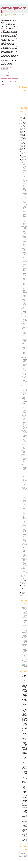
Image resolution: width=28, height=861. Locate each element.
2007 (21, 145)
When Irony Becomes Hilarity (24, 474)
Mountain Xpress (24, 635)
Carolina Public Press (25, 620)
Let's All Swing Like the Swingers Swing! (24, 238)
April (23, 585)
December (23, 152)
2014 (21, 134)
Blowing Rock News (25, 615)
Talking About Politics (25, 658)
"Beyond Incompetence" (23, 315)
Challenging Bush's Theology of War (24, 388)
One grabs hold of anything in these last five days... (24, 229)
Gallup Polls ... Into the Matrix (23, 310)
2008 (21, 143)
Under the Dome (24, 661)
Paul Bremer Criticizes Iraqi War (24, 467)
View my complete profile (23, 856)
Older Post (15, 78)
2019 (21, 126)
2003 (21, 595)
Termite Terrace (23, 344)
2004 (21, 149)
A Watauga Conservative (24, 608)
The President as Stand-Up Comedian (23, 214)
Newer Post (4, 78)
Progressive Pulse (24, 644)
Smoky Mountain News (24, 654)
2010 (21, 140)
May (23, 583)
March (23, 587)
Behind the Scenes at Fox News (23, 369)
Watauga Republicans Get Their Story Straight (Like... (23, 281)
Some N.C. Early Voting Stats (23, 222)
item (4, 30)
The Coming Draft (23, 451)
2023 (21, 120)
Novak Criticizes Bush (24, 488)
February (24, 589)
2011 (21, 138)
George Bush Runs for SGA (24, 570)
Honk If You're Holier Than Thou (23, 394)
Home (9, 78)
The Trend (24, 544)
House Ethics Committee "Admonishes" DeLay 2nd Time (24, 435)
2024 (21, 118)
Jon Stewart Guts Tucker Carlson (23, 331)
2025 (21, 117)
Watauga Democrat (24, 663)
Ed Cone (24, 625)
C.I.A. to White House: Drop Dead (23, 549)
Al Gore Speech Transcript (24, 319)
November (23, 156)
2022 (21, 122)
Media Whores (23, 454)
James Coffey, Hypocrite (24, 400)
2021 (21, 123)
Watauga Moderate (24, 666)
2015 (21, 132)
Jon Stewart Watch (23, 264)
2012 (21, 137)
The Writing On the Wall (23, 554)
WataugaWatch (13, 10)
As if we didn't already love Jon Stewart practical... (24, 303)
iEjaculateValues (23, 335)
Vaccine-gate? (23, 416)
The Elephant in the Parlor (24, 339)
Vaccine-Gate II (23, 374)
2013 (21, 135)
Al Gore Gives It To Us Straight (23, 325)
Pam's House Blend (25, 641)
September (24, 575)
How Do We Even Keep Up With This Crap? (24, 291)
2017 (21, 129)
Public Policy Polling (25, 648)
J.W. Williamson (24, 853)
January (24, 592)
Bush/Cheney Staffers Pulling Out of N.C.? (23, 540)
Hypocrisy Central (23, 297)
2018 (21, 128)
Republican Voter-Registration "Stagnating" (24, 460)
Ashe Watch (25, 612)
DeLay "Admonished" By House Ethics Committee (24, 562)
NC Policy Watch (24, 638)
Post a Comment (5, 75)
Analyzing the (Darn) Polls (23, 483)
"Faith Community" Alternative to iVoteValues (24, 424)
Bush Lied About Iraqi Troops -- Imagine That (24, 504)
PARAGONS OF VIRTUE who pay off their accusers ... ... (24, 193)
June (23, 582)
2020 (21, 125)
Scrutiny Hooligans (24, 651)
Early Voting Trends (23, 163)
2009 (21, 142)
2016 (21, 131)
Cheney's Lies (23, 442)
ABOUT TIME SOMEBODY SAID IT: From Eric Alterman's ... (24, 183)
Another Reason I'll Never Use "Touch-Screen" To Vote (24, 271)
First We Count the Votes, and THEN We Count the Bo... (24, 409)
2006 (21, 146)
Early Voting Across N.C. (23, 244)
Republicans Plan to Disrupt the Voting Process (24, 257)
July (23, 580)
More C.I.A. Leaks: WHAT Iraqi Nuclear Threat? (23, 531)
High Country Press (25, 630)
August (23, 578)
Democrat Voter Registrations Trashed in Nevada (24, 380)
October (24, 159)
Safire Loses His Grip (24, 479)
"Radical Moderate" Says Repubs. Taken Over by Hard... (24, 361)
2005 (21, 148)
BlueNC (25, 617)
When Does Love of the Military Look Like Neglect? (23, 521)
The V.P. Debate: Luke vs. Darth (24, 446)
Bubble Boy (23, 419)
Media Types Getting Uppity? (23, 250)
